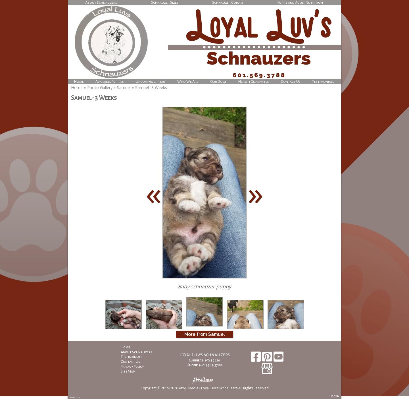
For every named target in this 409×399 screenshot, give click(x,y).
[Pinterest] (268, 359)
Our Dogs (218, 81)
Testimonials (323, 81)
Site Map (132, 371)
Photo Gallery (99, 87)
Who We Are (187, 81)
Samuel (124, 87)
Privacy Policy (136, 367)
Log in (334, 396)
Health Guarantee (253, 81)
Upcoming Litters (151, 81)
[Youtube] (278, 359)
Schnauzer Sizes (164, 2)
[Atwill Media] (204, 380)
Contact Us (291, 81)
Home (79, 81)
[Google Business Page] (267, 366)
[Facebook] (256, 359)
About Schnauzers (101, 2)
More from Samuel (204, 334)
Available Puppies (109, 81)
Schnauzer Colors (227, 2)
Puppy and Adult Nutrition (300, 2)
